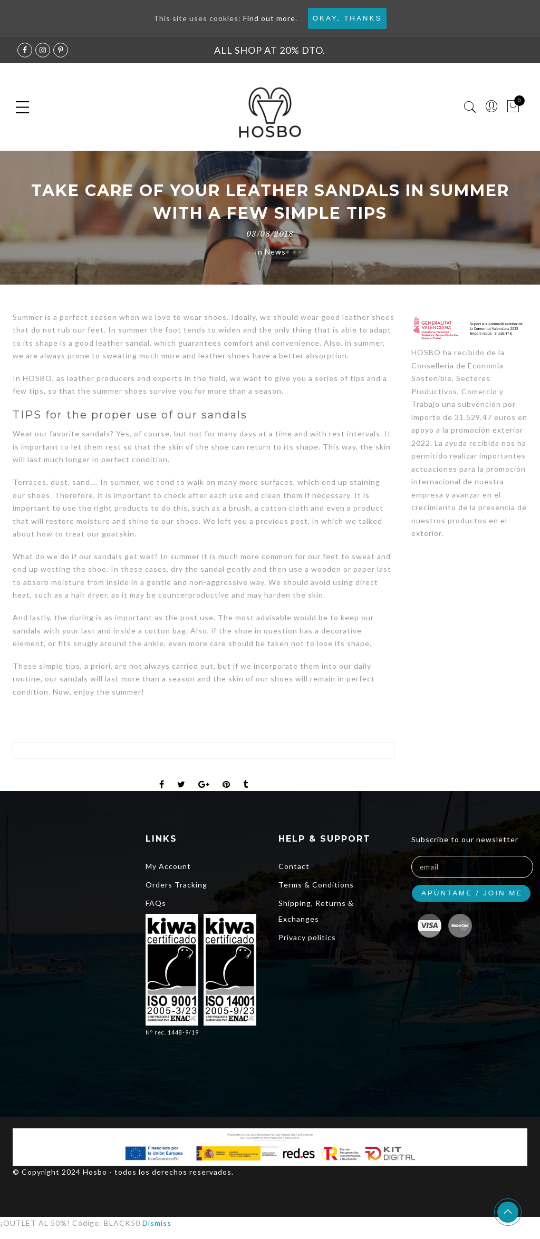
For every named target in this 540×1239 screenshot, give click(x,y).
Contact (294, 866)
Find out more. (270, 18)
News (275, 251)
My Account (168, 866)
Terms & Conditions (316, 884)
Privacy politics (307, 937)
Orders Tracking (176, 884)
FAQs (156, 903)
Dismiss (156, 1222)
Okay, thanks (347, 18)
